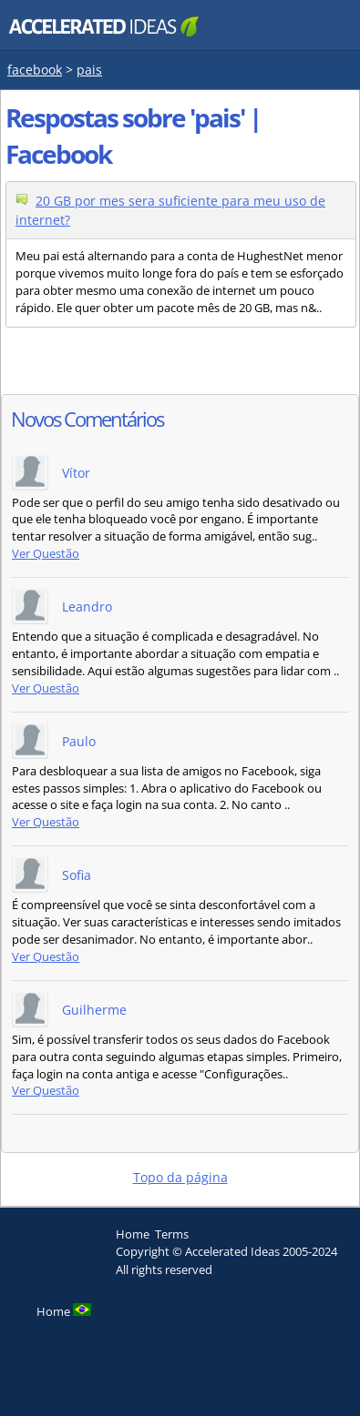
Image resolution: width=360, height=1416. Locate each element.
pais (89, 69)
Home (132, 1234)
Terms (172, 1234)
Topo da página (180, 1177)
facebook (34, 69)
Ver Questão (45, 553)
